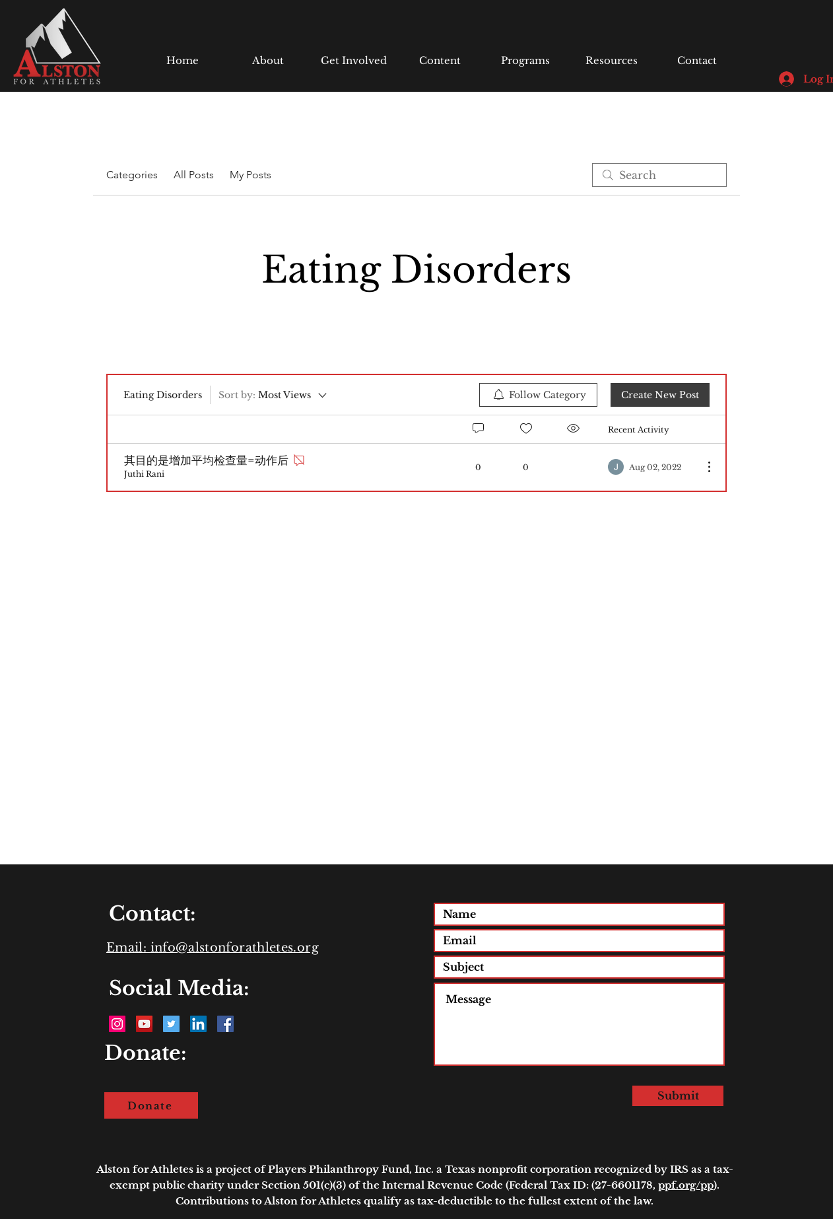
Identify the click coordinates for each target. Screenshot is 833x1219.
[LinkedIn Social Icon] (198, 1024)
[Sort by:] (273, 395)
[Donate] (151, 1105)
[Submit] (678, 1095)
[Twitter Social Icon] (171, 1024)
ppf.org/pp (686, 1185)
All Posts (194, 174)
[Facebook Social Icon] (225, 1024)
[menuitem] (538, 395)
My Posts (250, 174)
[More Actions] (702, 467)
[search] (659, 175)
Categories (132, 174)
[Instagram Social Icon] (117, 1024)
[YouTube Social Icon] (144, 1024)
